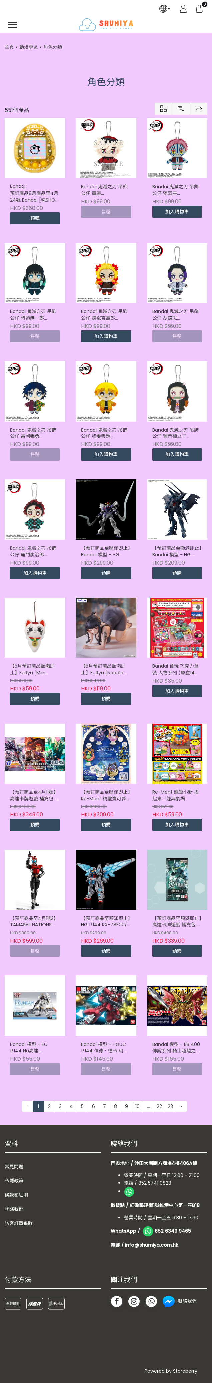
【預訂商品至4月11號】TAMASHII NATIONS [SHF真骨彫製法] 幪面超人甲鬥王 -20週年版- (35, 922)
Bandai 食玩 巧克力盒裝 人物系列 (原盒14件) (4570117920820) (177, 669)
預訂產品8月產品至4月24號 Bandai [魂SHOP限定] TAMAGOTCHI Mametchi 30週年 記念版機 (34, 197)
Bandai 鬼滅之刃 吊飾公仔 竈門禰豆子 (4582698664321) (175, 433)
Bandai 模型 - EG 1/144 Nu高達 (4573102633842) (30, 1048)
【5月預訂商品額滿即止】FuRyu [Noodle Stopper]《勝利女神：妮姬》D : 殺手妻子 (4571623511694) (105, 669)
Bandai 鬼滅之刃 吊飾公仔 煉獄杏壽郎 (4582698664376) (104, 315)
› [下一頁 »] (181, 1106)
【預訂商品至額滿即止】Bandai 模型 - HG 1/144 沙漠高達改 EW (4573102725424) (105, 551)
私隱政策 (14, 1180)
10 (137, 1106)
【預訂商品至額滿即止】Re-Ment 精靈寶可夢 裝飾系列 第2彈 (105, 795)
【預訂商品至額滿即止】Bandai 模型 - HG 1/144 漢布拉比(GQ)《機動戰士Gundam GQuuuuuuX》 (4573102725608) (176, 551)
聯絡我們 (14, 1209)
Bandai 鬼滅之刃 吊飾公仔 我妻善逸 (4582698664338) (104, 433)
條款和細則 (16, 1195)
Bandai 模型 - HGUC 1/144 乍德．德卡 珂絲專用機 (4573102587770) (104, 1048)
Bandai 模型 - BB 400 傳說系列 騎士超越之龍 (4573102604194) (176, 1048)
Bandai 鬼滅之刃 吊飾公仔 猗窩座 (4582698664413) (175, 190)
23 (170, 1106)
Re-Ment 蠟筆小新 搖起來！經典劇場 (175, 795)
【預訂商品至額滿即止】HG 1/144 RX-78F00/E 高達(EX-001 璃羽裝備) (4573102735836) (105, 922)
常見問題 (14, 1166)
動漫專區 (28, 47)
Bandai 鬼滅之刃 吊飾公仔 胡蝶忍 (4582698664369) (175, 315)
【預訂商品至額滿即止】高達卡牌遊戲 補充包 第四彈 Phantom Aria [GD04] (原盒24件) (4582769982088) (177, 922)
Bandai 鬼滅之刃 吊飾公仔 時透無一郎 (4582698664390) (33, 315)
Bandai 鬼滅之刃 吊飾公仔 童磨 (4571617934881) (104, 190)
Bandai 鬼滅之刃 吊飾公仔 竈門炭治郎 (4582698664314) (33, 551)
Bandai (17, 186)
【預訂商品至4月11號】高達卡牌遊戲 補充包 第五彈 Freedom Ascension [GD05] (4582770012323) (34, 795)
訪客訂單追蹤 (19, 1223)
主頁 (9, 47)
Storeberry (185, 1371)
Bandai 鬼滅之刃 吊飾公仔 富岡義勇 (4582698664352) (33, 433)
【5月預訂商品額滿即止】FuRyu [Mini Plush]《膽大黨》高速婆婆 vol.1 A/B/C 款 (33, 669)
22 (159, 1106)
